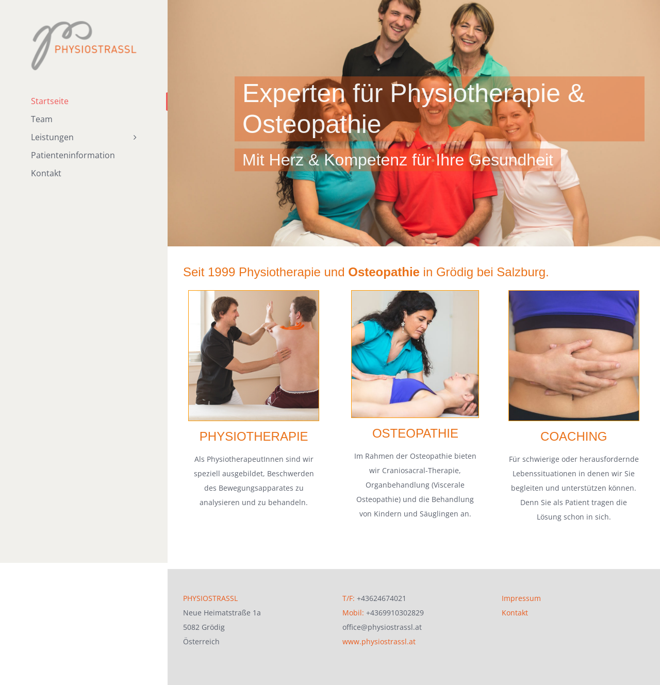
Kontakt (515, 602)
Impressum (521, 588)
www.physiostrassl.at (379, 631)
